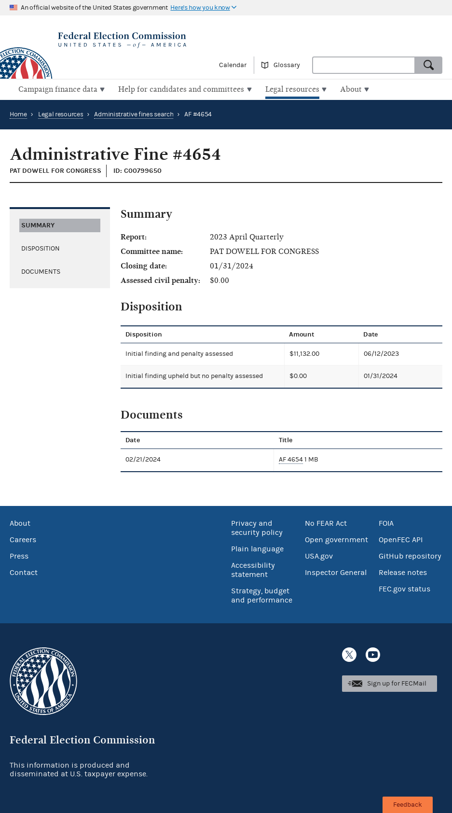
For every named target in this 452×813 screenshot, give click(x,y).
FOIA (386, 522)
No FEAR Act (326, 522)
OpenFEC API (401, 538)
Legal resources (60, 113)
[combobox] (363, 65)
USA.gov (319, 555)
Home (18, 113)
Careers (23, 538)
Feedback (407, 805)
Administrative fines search (133, 113)
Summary (38, 224)
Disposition (40, 247)
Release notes (403, 571)
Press (19, 555)
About (20, 522)
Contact (24, 571)
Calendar (233, 65)
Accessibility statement (253, 569)
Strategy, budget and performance (261, 594)
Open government (336, 538)
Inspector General (336, 571)
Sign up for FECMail (396, 683)
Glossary (287, 65)
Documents (40, 270)
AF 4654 (291, 459)
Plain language (257, 548)
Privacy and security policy (257, 527)
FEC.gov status (404, 588)
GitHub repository (410, 555)
